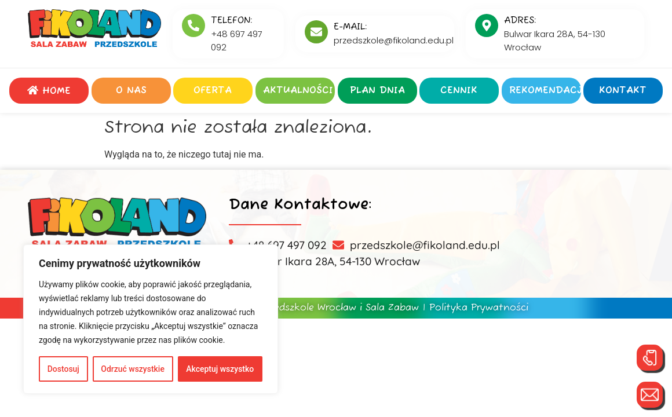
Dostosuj (63, 369)
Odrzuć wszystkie (133, 369)
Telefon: (231, 21)
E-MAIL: (350, 27)
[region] (150, 319)
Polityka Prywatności (478, 308)
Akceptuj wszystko (220, 369)
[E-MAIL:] (316, 31)
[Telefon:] (193, 25)
